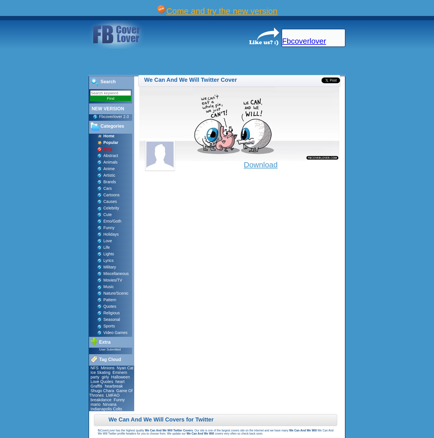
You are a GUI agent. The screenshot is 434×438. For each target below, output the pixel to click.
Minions (107, 368)
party (95, 377)
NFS (95, 368)
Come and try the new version (222, 11)
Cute (107, 214)
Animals (110, 162)
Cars (107, 188)
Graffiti (97, 386)
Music (108, 286)
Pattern (109, 300)
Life (106, 247)
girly (105, 377)
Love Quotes (102, 381)
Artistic (109, 175)
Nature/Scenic (115, 293)
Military (109, 267)
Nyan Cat (125, 368)
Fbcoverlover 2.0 (114, 116)
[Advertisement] (104, 62)
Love (107, 241)
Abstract (110, 155)
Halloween (120, 377)
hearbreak (114, 386)
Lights (108, 254)
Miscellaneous (116, 273)
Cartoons (111, 195)
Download (261, 164)
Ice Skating (100, 372)
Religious (111, 313)
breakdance (101, 400)
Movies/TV (112, 280)
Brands (109, 182)
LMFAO (112, 395)
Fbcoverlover (304, 41)
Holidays (111, 234)
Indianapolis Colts (106, 409)
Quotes (109, 306)
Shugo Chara (102, 390)
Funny (108, 227)
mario (96, 404)
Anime (109, 168)
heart (119, 381)
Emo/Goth (112, 221)
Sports (109, 326)
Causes (110, 201)
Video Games (115, 332)
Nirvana (109, 404)
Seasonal (111, 319)
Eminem (119, 372)
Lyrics (108, 260)
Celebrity (111, 208)
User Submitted (110, 349)
